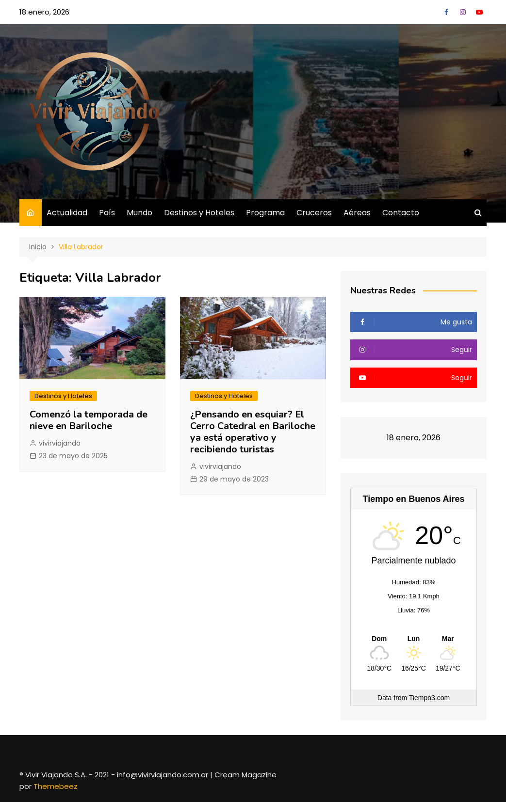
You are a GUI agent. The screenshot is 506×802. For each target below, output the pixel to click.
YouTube (479, 12)
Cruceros (314, 212)
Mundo (139, 212)
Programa (265, 212)
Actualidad (67, 212)
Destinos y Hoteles (199, 212)
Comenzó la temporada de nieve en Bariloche (88, 420)
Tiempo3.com (429, 698)
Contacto (400, 212)
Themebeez (55, 786)
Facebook (446, 12)
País (107, 212)
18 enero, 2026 (44, 12)
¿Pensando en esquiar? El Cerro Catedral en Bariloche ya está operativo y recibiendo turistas (252, 432)
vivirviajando (60, 443)
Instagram (463, 12)
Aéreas (357, 212)
